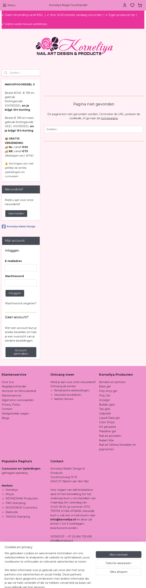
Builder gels (107, 404)
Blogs (5, 418)
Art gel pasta (107, 426)
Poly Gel (104, 395)
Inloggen (15, 293)
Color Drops (107, 422)
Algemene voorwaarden (18, 400)
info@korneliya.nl (61, 540)
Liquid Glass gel (109, 418)
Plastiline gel (107, 431)
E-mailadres (13, 261)
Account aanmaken (21, 352)
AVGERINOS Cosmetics (21, 507)
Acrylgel (104, 400)
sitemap (93, 581)
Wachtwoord (14, 276)
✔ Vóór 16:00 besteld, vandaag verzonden (74, 15)
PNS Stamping (15, 503)
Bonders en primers (112, 382)
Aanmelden (16, 213)
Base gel (105, 386)
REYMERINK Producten (22, 498)
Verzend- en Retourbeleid (19, 391)
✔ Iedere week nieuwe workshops (24, 24)
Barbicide (12, 512)
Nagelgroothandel (14, 386)
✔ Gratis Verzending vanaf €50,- (23, 15)
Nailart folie (106, 440)
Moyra (10, 494)
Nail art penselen (110, 436)
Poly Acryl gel (108, 391)
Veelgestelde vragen (15, 413)
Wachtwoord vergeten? (20, 303)
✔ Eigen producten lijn (120, 15)
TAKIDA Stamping (18, 516)
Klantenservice (11, 395)
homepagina (109, 118)
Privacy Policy (11, 404)
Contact (7, 409)
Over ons (8, 382)
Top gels (104, 409)
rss (100, 581)
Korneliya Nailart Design (18, 226)
